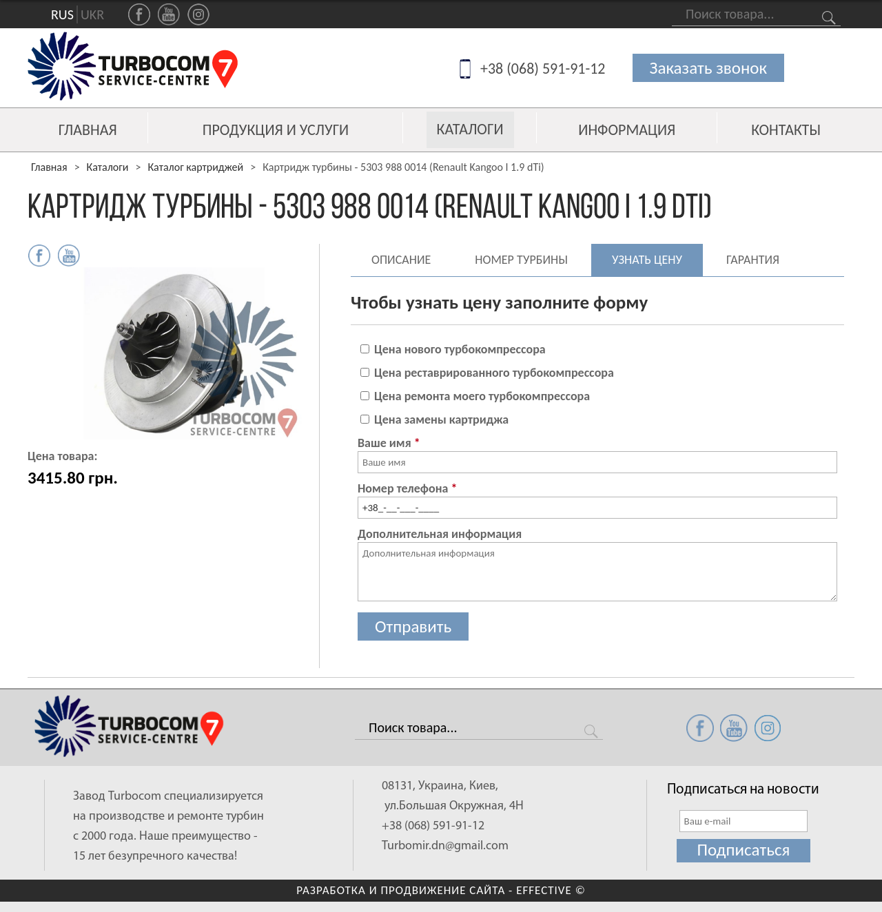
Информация (626, 130)
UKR (92, 14)
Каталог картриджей (195, 167)
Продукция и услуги (276, 130)
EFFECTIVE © (551, 890)
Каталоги (470, 129)
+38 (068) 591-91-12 (543, 68)
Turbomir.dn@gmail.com (445, 846)
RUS (62, 14)
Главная (88, 130)
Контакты (786, 130)
